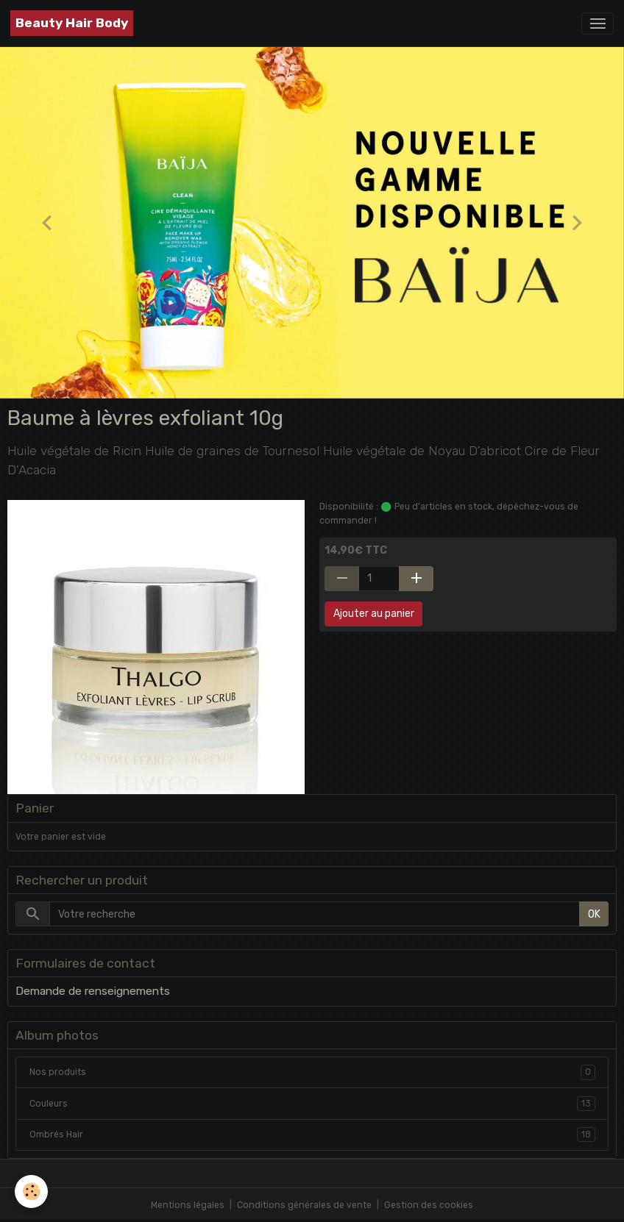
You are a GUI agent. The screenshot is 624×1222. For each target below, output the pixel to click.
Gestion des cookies (428, 1205)
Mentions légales (187, 1205)
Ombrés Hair (312, 1134)
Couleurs (312, 1103)
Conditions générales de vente (304, 1205)
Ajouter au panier (373, 613)
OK (594, 914)
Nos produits (312, 1072)
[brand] (71, 23)
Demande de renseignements (92, 991)
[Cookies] (31, 1191)
